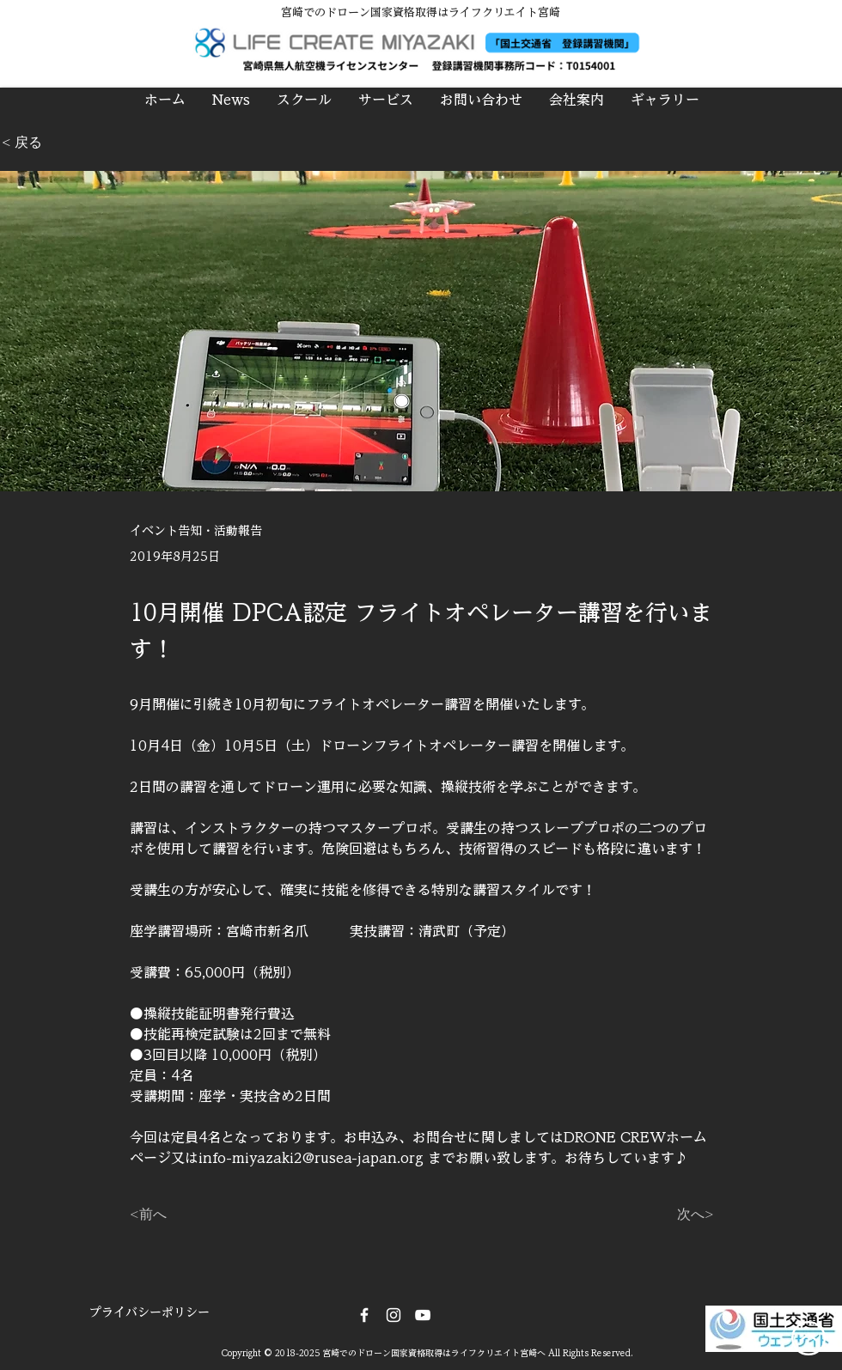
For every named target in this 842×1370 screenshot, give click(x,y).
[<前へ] (186, 1214)
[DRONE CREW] (422, 1315)
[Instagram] (393, 1315)
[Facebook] (364, 1315)
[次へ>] (671, 1214)
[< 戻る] (58, 143)
